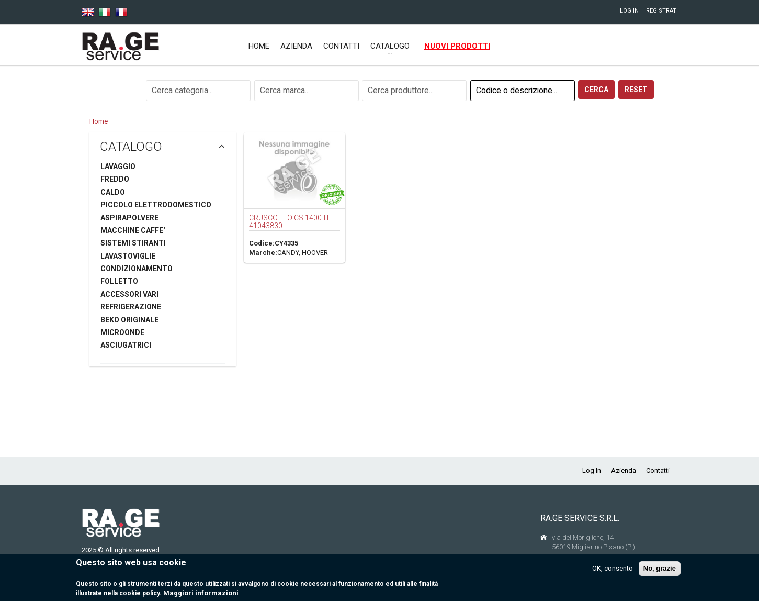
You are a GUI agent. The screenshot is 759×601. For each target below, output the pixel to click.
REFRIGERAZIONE (130, 307)
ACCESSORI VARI (129, 294)
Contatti (341, 46)
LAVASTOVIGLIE (127, 256)
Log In (629, 10)
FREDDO (114, 179)
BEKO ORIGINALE (129, 320)
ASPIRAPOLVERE (129, 218)
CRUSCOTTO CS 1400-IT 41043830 (289, 222)
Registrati (662, 10)
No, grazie (659, 572)
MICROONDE (122, 332)
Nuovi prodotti (457, 46)
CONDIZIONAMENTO (136, 268)
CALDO (112, 192)
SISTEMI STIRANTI (133, 243)
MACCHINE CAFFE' (132, 230)
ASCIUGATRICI (125, 345)
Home (258, 46)
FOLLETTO (119, 281)
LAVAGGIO (117, 166)
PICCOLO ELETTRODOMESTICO (155, 205)
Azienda (296, 46)
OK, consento (612, 572)
